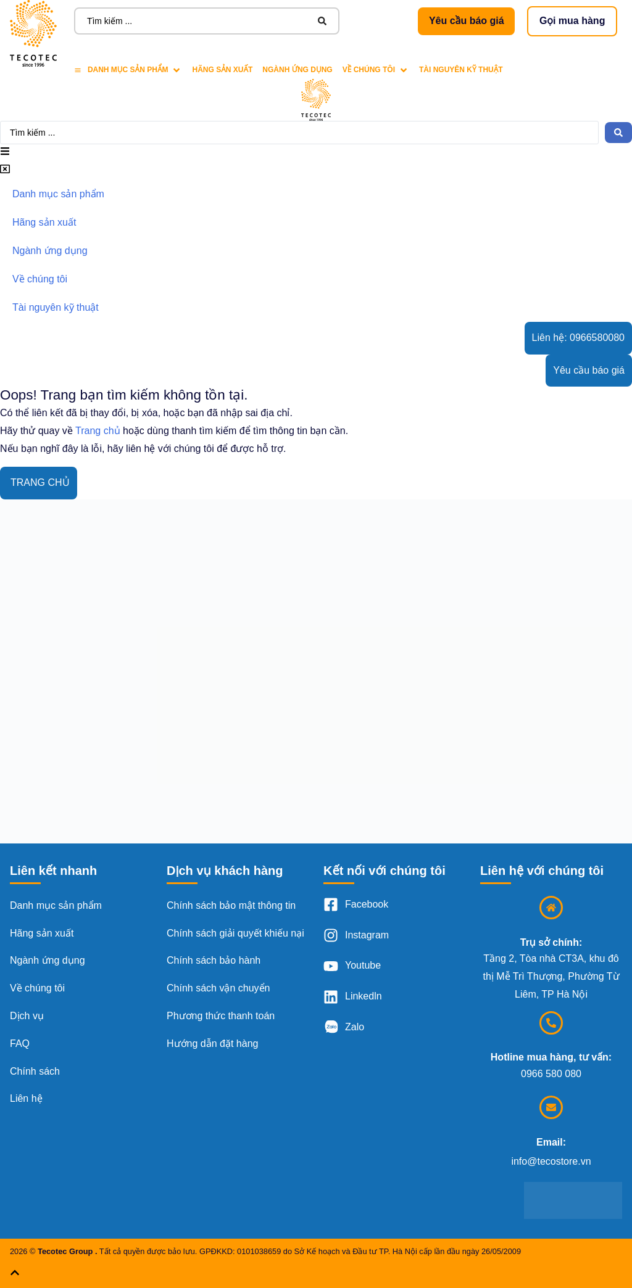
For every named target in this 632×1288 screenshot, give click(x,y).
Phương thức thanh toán (221, 1016)
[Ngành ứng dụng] (297, 70)
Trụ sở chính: (551, 942)
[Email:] (551, 1107)
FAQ (20, 1043)
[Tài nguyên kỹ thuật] (461, 70)
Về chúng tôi (37, 988)
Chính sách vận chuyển (218, 988)
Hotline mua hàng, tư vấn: (551, 1057)
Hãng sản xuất (41, 933)
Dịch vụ (27, 1016)
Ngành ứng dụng (47, 960)
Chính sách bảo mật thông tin (231, 905)
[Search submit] (322, 20)
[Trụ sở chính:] (551, 907)
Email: (551, 1142)
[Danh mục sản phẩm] (128, 70)
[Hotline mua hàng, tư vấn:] (551, 1023)
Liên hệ (26, 1098)
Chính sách (35, 1071)
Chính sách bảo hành (213, 960)
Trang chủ (97, 430)
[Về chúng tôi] (376, 70)
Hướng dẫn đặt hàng (212, 1043)
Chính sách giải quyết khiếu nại (235, 933)
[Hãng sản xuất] (222, 70)
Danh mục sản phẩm (56, 905)
